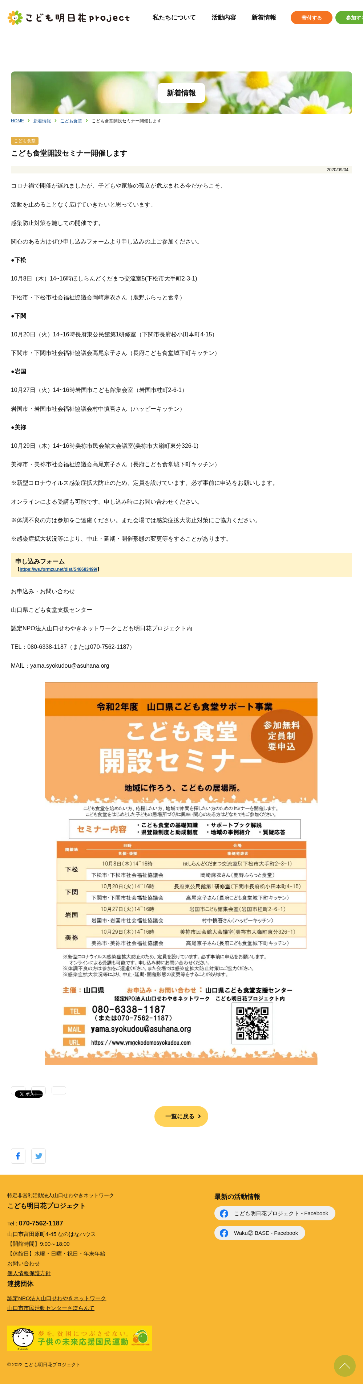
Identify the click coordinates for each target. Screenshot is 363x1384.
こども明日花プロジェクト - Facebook (281, 1213)
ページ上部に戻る (345, 1366)
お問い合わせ (23, 1263)
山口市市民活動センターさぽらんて (50, 1308)
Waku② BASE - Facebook (266, 1233)
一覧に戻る (179, 1116)
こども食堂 (71, 120)
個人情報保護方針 (29, 1273)
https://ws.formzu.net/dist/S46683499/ (58, 569)
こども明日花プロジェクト (69, 18)
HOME (17, 120)
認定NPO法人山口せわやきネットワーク (56, 1298)
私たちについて (174, 17)
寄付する (312, 18)
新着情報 (263, 17)
